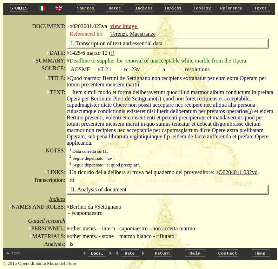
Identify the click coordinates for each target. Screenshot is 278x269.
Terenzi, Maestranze (132, 34)
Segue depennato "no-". (92, 158)
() (111, 53)
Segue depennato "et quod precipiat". (105, 165)
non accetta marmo (173, 228)
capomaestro (134, 228)
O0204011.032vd (238, 172)
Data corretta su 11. (89, 151)
